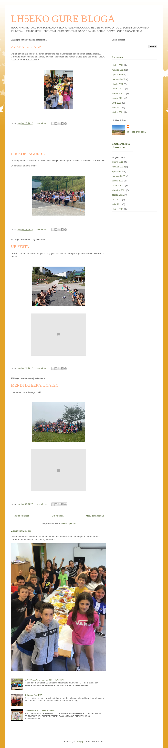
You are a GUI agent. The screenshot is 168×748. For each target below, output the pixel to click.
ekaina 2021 (118, 112)
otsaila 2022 (117, 84)
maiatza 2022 (118, 70)
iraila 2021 (117, 107)
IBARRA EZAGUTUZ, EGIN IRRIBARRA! (43, 680)
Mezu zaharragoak (95, 516)
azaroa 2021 (118, 98)
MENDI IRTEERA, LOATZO (35, 385)
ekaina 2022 (118, 65)
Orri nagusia (57, 516)
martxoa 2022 (118, 79)
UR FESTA (20, 246)
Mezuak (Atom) (68, 523)
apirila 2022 (117, 74)
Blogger (81, 741)
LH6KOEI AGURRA (28, 154)
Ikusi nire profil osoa (136, 132)
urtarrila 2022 (118, 88)
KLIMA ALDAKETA (33, 695)
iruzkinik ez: (41, 123)
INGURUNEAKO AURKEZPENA (39, 710)
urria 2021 (117, 103)
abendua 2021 (119, 93)
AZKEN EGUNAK (26, 47)
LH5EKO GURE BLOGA (63, 18)
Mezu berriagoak (21, 516)
